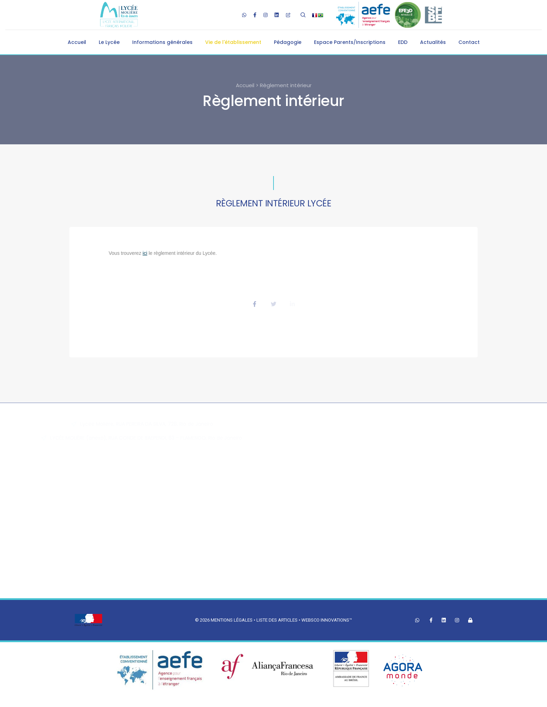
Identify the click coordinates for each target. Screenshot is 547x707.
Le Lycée (109, 42)
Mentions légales (232, 620)
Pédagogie (287, 42)
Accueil (77, 42)
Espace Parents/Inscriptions (349, 42)
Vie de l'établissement (233, 42)
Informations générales (162, 42)
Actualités (433, 42)
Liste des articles (277, 620)
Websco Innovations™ (326, 620)
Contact (469, 42)
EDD (402, 42)
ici (145, 253)
